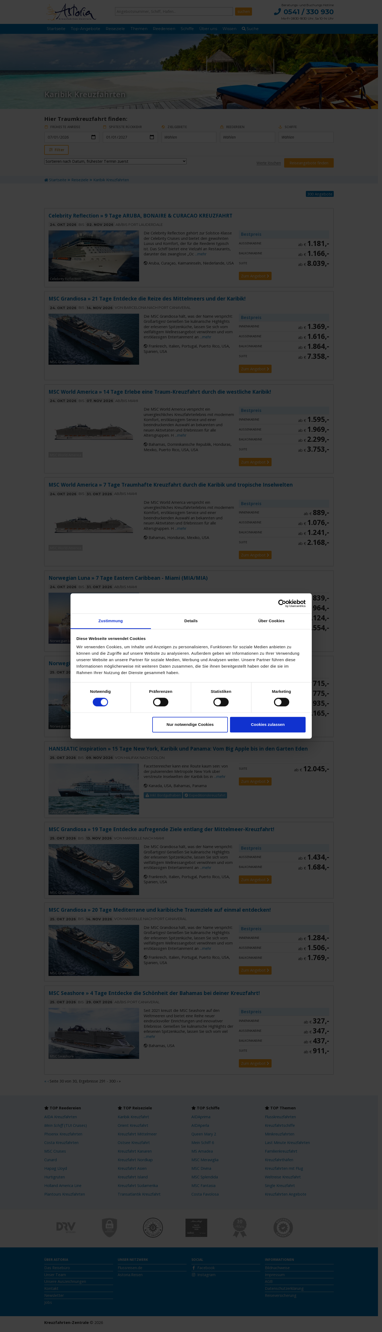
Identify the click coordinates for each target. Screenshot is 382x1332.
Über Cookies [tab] (271, 620)
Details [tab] (191, 620)
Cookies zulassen (268, 724)
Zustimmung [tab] (110, 620)
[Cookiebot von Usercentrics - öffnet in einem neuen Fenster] (282, 603)
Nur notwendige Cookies (190, 724)
